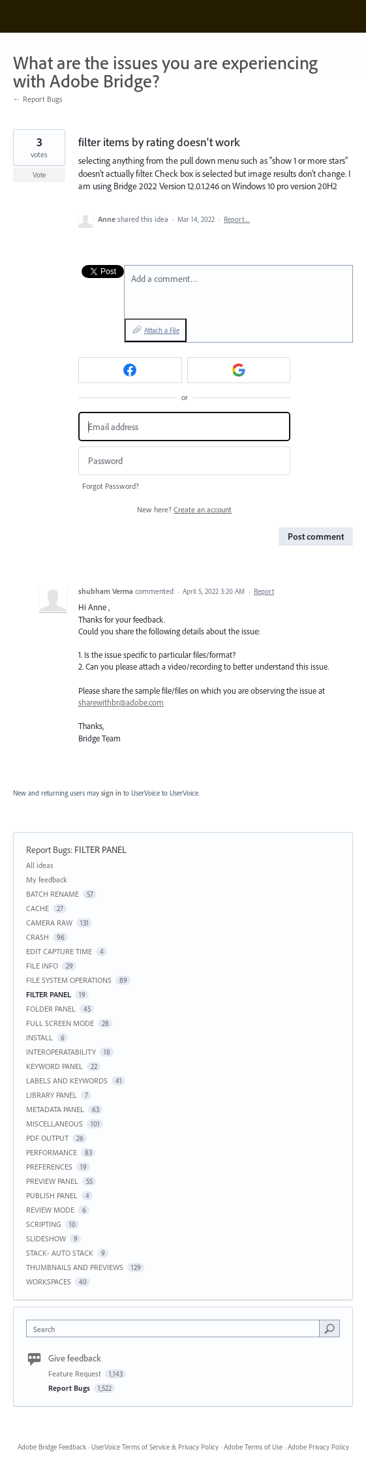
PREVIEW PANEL (52, 1181)
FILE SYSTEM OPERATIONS (69, 980)
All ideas (39, 865)
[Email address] (184, 426)
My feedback (46, 879)
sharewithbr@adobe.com (121, 702)
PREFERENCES (49, 1167)
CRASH (37, 937)
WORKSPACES (48, 1281)
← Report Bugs (38, 99)
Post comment (316, 536)
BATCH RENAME (52, 894)
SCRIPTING (43, 1224)
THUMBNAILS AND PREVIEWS (74, 1267)
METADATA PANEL (55, 1109)
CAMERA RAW (49, 922)
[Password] (184, 461)
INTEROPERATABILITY (61, 1052)
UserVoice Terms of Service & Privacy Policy (155, 1447)
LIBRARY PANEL (51, 1095)
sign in (111, 793)
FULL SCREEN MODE (60, 1023)
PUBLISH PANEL (52, 1195)
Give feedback (74, 1358)
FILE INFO (42, 965)
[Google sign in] (239, 370)
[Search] (329, 1328)
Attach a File (161, 330)
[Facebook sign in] (130, 370)
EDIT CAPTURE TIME (59, 951)
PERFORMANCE (51, 1152)
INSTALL (39, 1037)
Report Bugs (48, 850)
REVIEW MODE (50, 1210)
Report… (237, 219)
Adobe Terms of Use (253, 1447)
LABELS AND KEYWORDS (67, 1080)
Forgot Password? (110, 486)
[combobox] (176, 1328)
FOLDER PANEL (51, 1009)
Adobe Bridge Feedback (52, 1447)
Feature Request (75, 1373)
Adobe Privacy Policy (318, 1447)
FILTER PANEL (100, 850)
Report (264, 591)
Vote (39, 174)
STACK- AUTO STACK (59, 1253)
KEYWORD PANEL (54, 1066)
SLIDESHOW (46, 1238)
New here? (184, 509)
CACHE (37, 908)
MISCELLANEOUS (54, 1123)
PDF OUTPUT (47, 1138)
